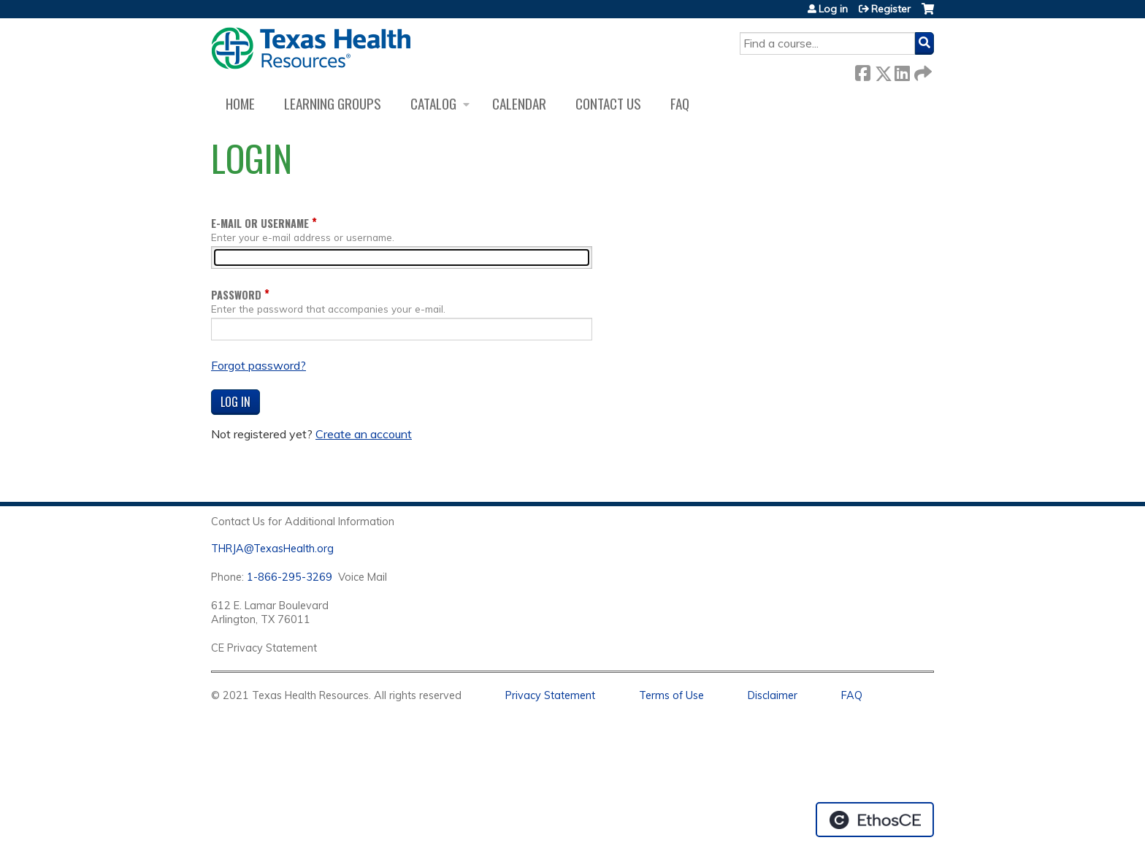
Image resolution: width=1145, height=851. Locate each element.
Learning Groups (332, 103)
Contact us (608, 103)
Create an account (363, 434)
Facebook (862, 70)
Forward (921, 70)
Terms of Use (671, 695)
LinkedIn (902, 70)
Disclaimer (772, 695)
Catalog (433, 103)
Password (236, 294)
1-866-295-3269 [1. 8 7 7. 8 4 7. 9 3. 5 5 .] (289, 577)
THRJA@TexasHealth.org (272, 548)
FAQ (679, 103)
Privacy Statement (550, 695)
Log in (833, 9)
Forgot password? (258, 365)
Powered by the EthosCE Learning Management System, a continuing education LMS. (875, 819)
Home (240, 103)
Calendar (519, 103)
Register (891, 9)
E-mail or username (260, 223)
